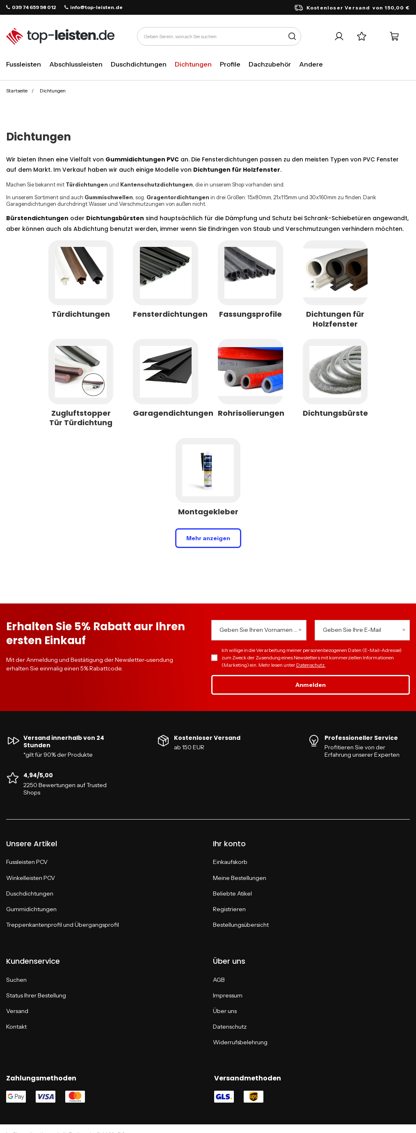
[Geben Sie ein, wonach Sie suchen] (219, 36)
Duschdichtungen (139, 64)
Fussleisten (23, 64)
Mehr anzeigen (208, 538)
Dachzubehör (270, 64)
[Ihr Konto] (339, 36)
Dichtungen (193, 64)
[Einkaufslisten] (362, 36)
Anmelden (310, 685)
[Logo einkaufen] (60, 36)
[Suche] (292, 36)
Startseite (16, 91)
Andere (311, 64)
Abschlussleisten (76, 64)
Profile (230, 64)
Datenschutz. (311, 665)
